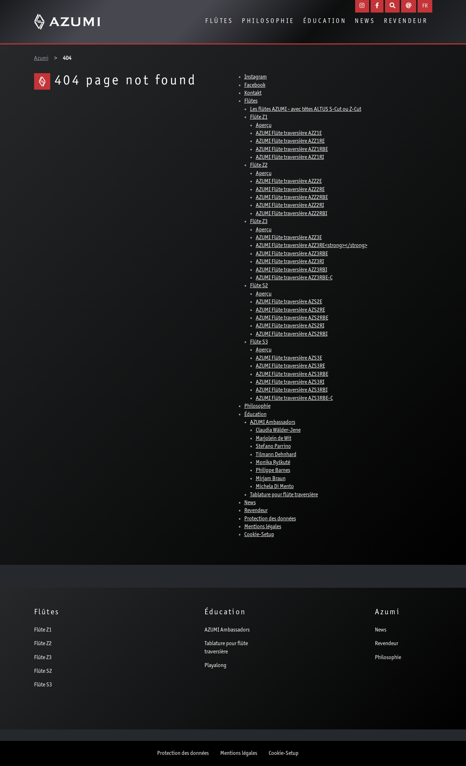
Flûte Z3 (259, 221)
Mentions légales (262, 527)
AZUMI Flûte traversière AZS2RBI (292, 334)
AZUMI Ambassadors (272, 422)
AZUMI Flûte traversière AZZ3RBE (292, 254)
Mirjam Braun (271, 479)
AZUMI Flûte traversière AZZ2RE (290, 190)
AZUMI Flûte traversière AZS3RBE (292, 374)
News (365, 21)
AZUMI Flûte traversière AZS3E (289, 358)
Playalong (215, 665)
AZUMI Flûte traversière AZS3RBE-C (294, 398)
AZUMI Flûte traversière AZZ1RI (290, 157)
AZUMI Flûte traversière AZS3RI (290, 382)
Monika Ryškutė (273, 462)
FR (425, 6)
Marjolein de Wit (273, 438)
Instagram (255, 77)
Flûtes (219, 21)
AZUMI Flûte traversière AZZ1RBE (292, 149)
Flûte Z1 (259, 117)
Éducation (325, 21)
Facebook (254, 85)
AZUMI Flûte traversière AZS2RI (290, 326)
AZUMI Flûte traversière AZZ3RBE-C (294, 278)
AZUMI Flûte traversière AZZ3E (289, 238)
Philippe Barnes (273, 470)
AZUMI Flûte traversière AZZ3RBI (291, 270)
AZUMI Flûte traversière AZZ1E (289, 133)
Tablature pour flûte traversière (284, 495)
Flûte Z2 (259, 165)
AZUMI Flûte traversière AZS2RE (290, 310)
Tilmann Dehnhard (276, 455)
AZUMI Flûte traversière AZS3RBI (292, 390)
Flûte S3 (259, 342)
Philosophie (268, 21)
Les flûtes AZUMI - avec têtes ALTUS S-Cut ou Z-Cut (305, 109)
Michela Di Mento (275, 487)
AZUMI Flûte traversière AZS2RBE (292, 318)
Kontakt (253, 93)
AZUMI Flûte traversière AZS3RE (290, 366)
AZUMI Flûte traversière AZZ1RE (290, 141)
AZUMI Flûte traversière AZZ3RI (290, 262)
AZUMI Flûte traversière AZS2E (289, 302)
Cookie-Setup (259, 535)
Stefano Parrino (273, 446)
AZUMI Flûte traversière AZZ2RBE (292, 197)
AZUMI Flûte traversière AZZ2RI (290, 205)
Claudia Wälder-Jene (278, 430)
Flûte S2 (259, 286)
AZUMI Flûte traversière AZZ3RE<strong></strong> (311, 246)
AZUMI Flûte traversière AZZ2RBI (291, 214)
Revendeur (406, 21)
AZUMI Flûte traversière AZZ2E (289, 181)
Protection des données (270, 519)
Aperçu (264, 125)
